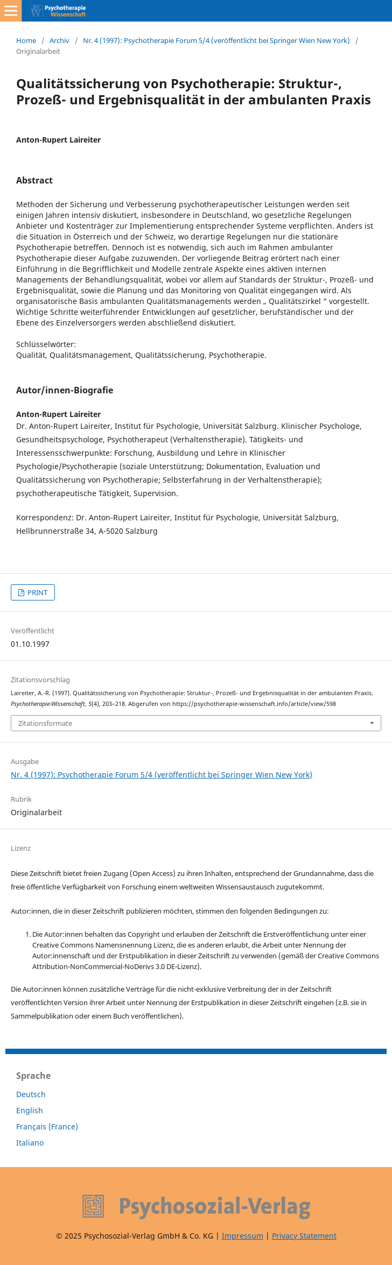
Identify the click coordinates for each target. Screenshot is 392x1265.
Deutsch (31, 1094)
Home (26, 40)
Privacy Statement (304, 1236)
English (29, 1110)
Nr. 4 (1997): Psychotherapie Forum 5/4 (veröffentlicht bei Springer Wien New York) (216, 40)
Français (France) (47, 1126)
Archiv (59, 40)
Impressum (242, 1236)
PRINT (36, 592)
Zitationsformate (45, 723)
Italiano (30, 1142)
